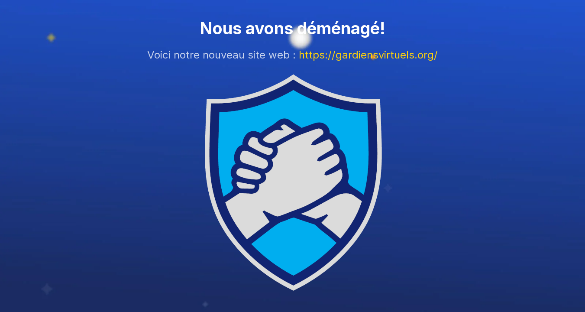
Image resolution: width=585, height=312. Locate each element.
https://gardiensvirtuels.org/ (368, 55)
